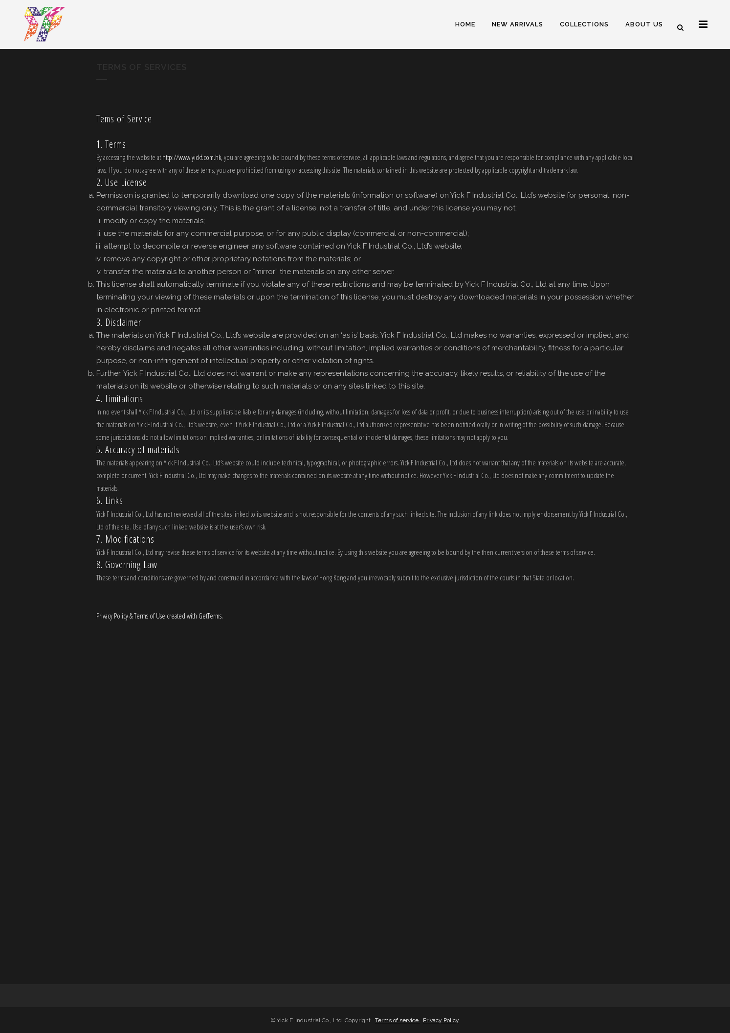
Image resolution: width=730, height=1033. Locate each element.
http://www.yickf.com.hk (191, 157)
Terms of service (397, 1020)
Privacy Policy (441, 1020)
